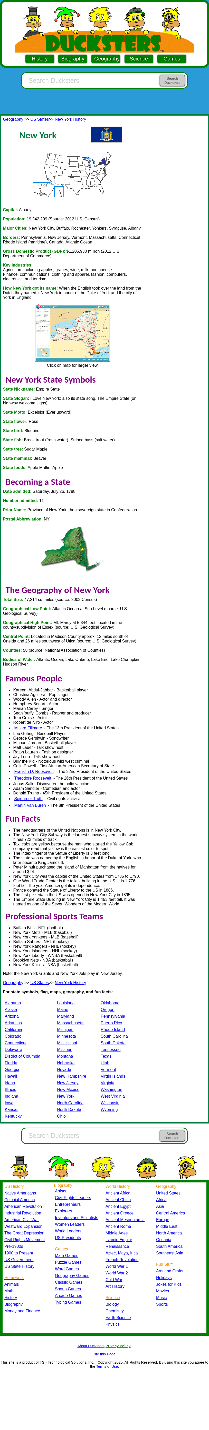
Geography (107, 59)
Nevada (64, 1069)
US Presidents (68, 1237)
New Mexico (68, 1089)
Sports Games (68, 1289)
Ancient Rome (118, 1226)
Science (139, 59)
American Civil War (21, 1220)
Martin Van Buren (30, 805)
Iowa (9, 1103)
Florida (11, 1063)
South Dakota (113, 1043)
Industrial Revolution (22, 1213)
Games (172, 59)
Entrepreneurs (68, 1204)
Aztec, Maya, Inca (122, 1253)
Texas (106, 1056)
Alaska (11, 1009)
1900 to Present (18, 1253)
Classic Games (68, 1282)
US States (39, 119)
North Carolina (70, 1103)
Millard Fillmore (28, 728)
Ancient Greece (120, 1213)
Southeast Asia (169, 1253)
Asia (160, 1206)
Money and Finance (22, 1311)
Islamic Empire (119, 1240)
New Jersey (68, 1083)
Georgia (12, 1069)
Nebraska (65, 1063)
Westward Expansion (23, 1226)
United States (168, 1193)
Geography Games (72, 1275)
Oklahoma (110, 1003)
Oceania (163, 1240)
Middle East (166, 1226)
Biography (72, 59)
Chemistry (115, 1311)
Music (161, 1297)
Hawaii (11, 1076)
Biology (112, 1304)
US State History (19, 1266)
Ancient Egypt (118, 1206)
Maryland (65, 1016)
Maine (62, 1009)
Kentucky (13, 1116)
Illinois (10, 1089)
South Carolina (114, 1036)
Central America (170, 1213)
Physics (113, 1324)
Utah (105, 1063)
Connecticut (15, 1043)
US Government (18, 1260)
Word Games (67, 1269)
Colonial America (19, 1200)
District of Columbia (22, 1056)
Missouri (64, 1049)
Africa (161, 1200)
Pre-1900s (13, 1246)
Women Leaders (70, 1224)
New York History (70, 119)
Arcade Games (68, 1295)
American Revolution (23, 1206)
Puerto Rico (111, 1023)
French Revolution (122, 1260)
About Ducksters (90, 1346)
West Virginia (113, 1096)
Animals (11, 1284)
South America (169, 1246)
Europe (162, 1220)
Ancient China (118, 1200)
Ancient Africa (118, 1193)
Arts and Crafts (169, 1271)
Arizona (11, 1016)
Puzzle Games (68, 1262)
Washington (111, 1089)
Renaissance (117, 1246)
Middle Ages (117, 1233)
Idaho (10, 1083)
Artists (60, 1191)
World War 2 (117, 1273)
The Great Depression (24, 1233)
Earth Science (118, 1317)
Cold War (114, 1280)
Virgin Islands (113, 1076)
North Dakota (69, 1109)
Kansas (11, 1109)
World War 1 (117, 1266)
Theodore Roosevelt (32, 778)
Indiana (11, 1096)
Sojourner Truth (28, 798)
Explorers (63, 1211)
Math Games (66, 1255)
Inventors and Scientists (76, 1217)
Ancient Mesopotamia (125, 1220)
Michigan (65, 1029)
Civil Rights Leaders (73, 1198)
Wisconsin (110, 1103)
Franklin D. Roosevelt (33, 771)
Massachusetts (70, 1023)
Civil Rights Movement (24, 1240)
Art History (115, 1286)
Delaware (13, 1049)
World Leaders (68, 1231)
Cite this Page (104, 1354)
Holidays (164, 1277)
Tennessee (110, 1049)
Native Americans (20, 1193)
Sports (162, 1304)
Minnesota (66, 1036)
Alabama (13, 1003)
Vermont (108, 1069)
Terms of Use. (107, 1366)
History (40, 59)
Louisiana (66, 1003)
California (13, 1029)
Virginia (107, 1083)
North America (169, 1233)
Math (8, 1291)
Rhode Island (113, 1029)
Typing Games (68, 1302)
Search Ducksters (172, 80)
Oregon (107, 1009)
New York (65, 1096)
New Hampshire (71, 1076)
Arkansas (13, 1023)
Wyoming (109, 1109)
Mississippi (67, 1043)
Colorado (13, 1036)
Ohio (61, 1116)
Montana (65, 1056)
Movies (162, 1291)
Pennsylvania (113, 1016)
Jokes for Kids (169, 1284)
